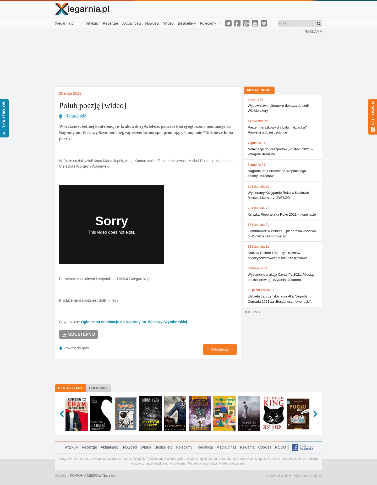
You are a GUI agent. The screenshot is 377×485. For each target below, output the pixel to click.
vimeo (264, 23)
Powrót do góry (76, 348)
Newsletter (372, 117)
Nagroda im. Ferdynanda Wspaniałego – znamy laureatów (283, 170)
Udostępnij (81, 334)
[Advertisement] (179, 57)
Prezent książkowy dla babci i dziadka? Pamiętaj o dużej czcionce (283, 127)
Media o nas (226, 447)
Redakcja (205, 447)
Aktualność (76, 116)
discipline (284, 475)
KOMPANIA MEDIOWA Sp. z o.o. (93, 475)
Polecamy (208, 23)
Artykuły (92, 23)
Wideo (168, 23)
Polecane (98, 388)
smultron (316, 475)
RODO (280, 447)
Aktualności (131, 23)
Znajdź (319, 23)
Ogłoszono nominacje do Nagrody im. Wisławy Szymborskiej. (134, 322)
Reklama (247, 447)
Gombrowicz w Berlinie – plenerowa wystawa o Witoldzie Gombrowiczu (283, 230)
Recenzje (110, 23)
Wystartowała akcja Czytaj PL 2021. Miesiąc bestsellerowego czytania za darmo (283, 274)
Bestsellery (187, 23)
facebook (237, 23)
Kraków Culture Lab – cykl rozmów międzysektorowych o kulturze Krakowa (283, 252)
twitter (228, 23)
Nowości (152, 23)
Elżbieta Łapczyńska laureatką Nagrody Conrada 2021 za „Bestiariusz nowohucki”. (283, 295)
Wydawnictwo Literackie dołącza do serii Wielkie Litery (283, 105)
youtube (255, 23)
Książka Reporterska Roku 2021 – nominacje (283, 211)
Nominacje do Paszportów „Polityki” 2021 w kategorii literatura (283, 148)
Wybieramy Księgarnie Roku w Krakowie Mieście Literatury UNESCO (283, 192)
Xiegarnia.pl (64, 23)
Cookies (264, 447)
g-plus (246, 23)
